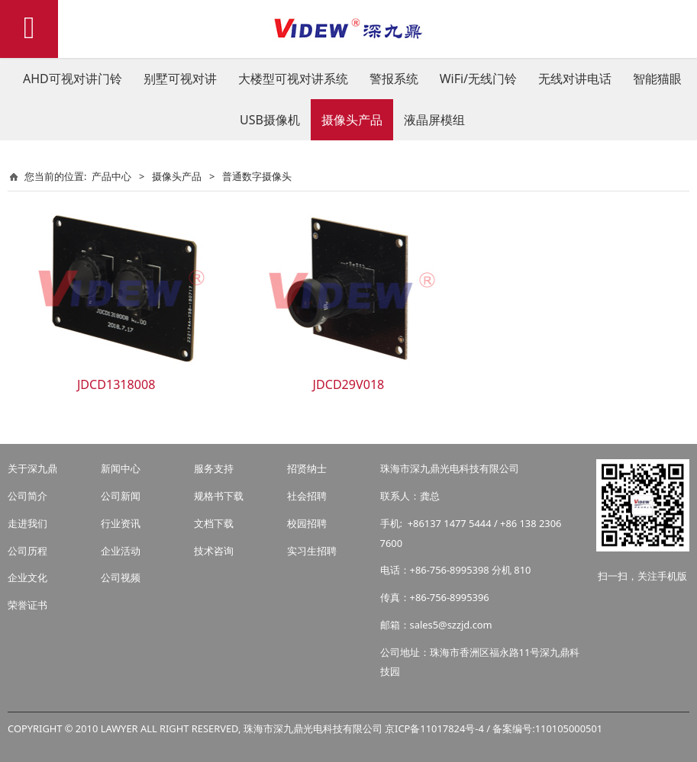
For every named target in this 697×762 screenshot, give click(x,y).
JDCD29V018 (349, 384)
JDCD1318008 (116, 384)
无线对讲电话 (574, 78)
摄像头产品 (351, 119)
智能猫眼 (657, 78)
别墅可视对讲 (180, 78)
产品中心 (111, 176)
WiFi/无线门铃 (478, 78)
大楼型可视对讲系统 (293, 78)
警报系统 (393, 78)
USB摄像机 (270, 119)
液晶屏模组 (434, 119)
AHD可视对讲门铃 (72, 78)
